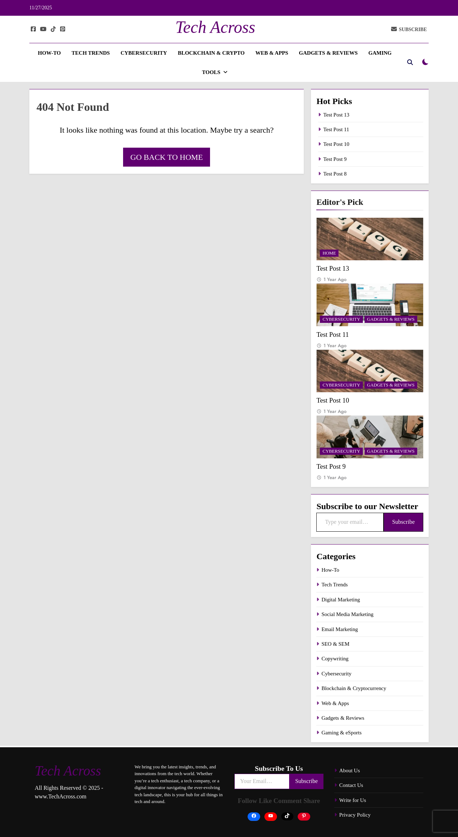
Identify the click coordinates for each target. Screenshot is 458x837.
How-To (49, 53)
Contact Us (351, 785)
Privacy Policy (355, 815)
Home (329, 253)
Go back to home (166, 157)
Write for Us (352, 800)
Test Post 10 (336, 144)
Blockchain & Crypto (211, 53)
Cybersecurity (144, 53)
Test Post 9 (334, 159)
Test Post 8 (334, 174)
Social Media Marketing (347, 614)
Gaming (380, 53)
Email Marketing (339, 629)
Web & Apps (271, 53)
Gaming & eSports (341, 732)
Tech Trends (91, 53)
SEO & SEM (335, 644)
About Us (349, 770)
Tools (211, 72)
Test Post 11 (336, 129)
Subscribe (403, 522)
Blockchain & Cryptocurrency (353, 688)
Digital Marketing (340, 599)
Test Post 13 (336, 115)
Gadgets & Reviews (328, 53)
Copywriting (335, 658)
